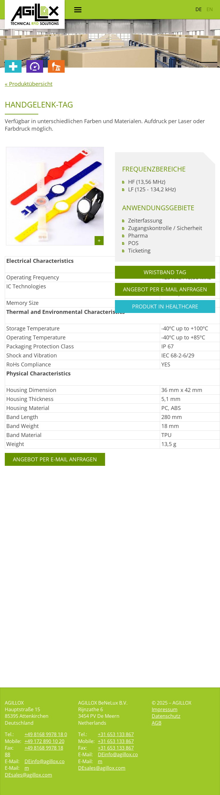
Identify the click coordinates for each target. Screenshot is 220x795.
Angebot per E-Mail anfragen (55, 459)
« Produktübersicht (28, 83)
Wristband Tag (165, 272)
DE (198, 9)
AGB (156, 723)
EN (210, 9)
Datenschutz (166, 716)
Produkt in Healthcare (165, 306)
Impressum (164, 709)
